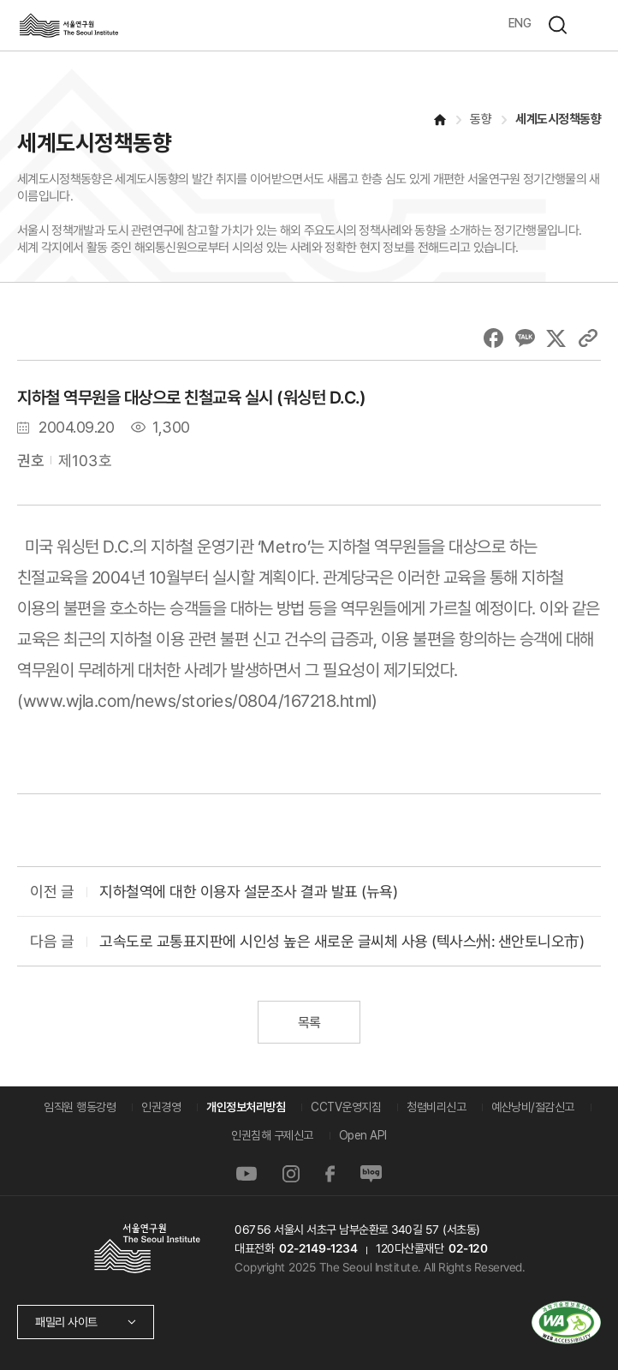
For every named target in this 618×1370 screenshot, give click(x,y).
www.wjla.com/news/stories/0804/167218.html (197, 701)
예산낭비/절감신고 (532, 1107)
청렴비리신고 (436, 1107)
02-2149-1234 (317, 1248)
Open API (363, 1135)
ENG (520, 23)
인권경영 (161, 1107)
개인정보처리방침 (245, 1107)
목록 (308, 1022)
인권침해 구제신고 (272, 1135)
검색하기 (557, 24)
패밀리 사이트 (66, 1322)
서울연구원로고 (68, 25)
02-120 (467, 1248)
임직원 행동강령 (80, 1107)
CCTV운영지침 (346, 1107)
